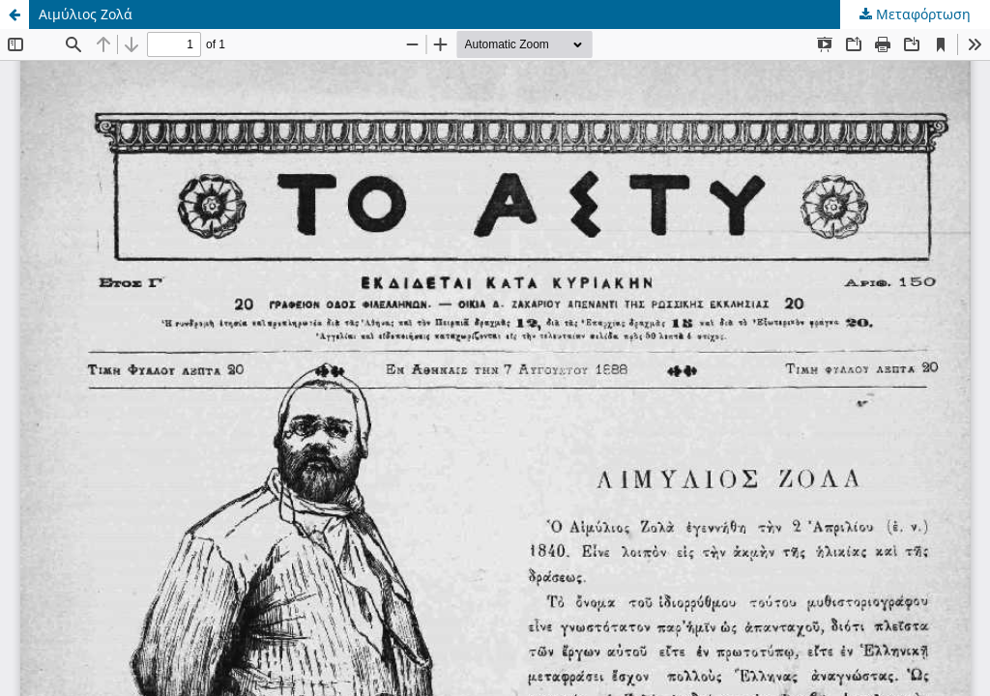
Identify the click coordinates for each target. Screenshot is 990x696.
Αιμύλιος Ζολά (85, 14)
